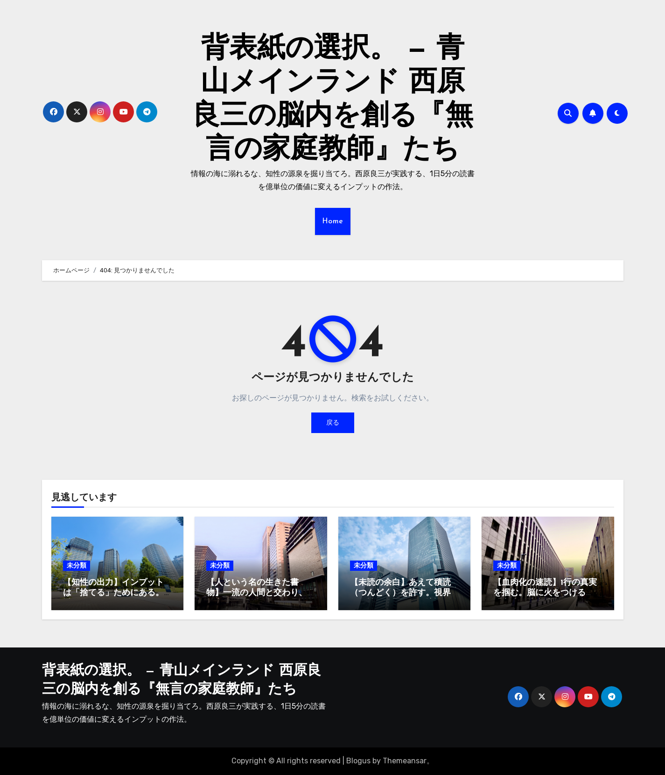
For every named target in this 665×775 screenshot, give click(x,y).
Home (332, 221)
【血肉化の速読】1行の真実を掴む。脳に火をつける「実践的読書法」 (545, 592)
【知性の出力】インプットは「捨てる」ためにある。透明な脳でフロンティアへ (113, 592)
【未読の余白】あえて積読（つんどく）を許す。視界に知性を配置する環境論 (400, 592)
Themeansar (405, 760)
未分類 (76, 565)
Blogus (358, 760)
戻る (332, 423)
